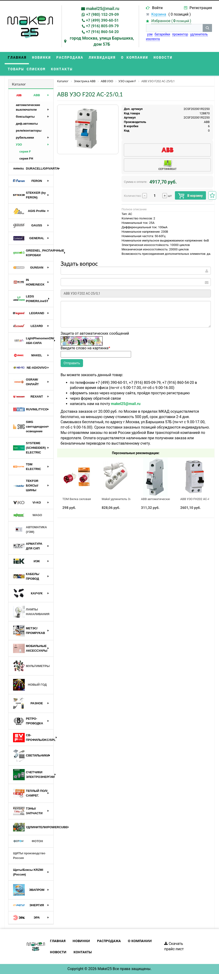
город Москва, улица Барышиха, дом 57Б (102, 41)
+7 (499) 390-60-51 (102, 20)
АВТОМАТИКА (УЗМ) (30, 529)
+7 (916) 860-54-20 (102, 32)
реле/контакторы (29, 130)
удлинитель (199, 34)
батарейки (162, 34)
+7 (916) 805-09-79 (102, 26)
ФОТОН (28, 841)
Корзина (158, 14)
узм (150, 34)
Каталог (19, 84)
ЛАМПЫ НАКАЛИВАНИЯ (31, 612)
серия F (25, 151)
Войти (157, 8)
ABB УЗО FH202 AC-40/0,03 (199, 499)
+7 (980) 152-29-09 (102, 14)
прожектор (180, 34)
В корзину (190, 195)
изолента (153, 39)
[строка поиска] (174, 28)
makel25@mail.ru (102, 8)
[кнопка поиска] (207, 28)
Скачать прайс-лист (174, 946)
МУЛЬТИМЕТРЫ (31, 666)
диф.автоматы (27, 123)
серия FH (26, 158)
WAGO (27, 515)
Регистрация (201, 8)
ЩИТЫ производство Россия (29, 855)
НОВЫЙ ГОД (30, 685)
